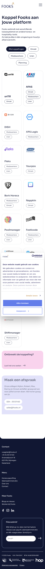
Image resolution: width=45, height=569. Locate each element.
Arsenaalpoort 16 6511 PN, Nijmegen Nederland (9, 460)
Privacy (22, 565)
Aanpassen (22, 311)
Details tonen (32, 296)
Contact (5, 486)
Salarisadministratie (10, 481)
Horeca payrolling (9, 478)
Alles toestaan (22, 303)
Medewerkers (17, 56)
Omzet (33, 49)
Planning (22, 63)
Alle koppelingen (16, 49)
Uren (32, 56)
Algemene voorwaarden (10, 565)
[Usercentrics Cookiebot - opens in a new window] (32, 256)
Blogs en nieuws (8, 501)
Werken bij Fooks (8, 504)
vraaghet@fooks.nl (9, 452)
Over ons (5, 484)
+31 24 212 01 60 (8, 455)
